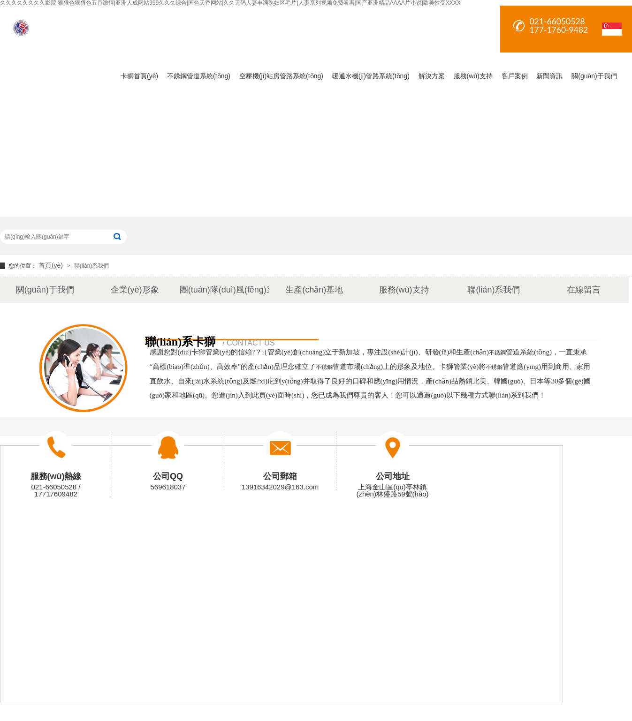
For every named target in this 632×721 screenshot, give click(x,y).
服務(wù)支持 (473, 76)
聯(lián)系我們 (91, 266)
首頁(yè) (51, 265)
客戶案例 (515, 76)
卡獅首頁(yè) (139, 76)
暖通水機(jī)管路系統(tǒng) (371, 76)
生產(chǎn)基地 (314, 289)
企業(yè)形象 (135, 289)
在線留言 (584, 289)
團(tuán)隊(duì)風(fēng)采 (224, 289)
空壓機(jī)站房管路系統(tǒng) (281, 76)
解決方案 (432, 76)
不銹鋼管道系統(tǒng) (198, 76)
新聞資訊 (549, 76)
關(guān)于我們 (594, 76)
